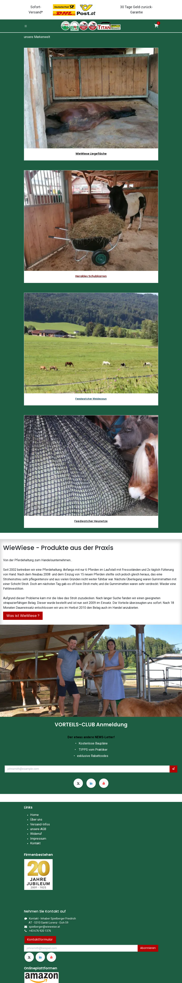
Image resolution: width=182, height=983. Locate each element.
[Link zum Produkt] (91, 220)
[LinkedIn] (91, 783)
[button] (173, 768)
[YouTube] (103, 783)
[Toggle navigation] (25, 26)
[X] (78, 783)
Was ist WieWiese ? (22, 615)
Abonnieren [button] (148, 948)
